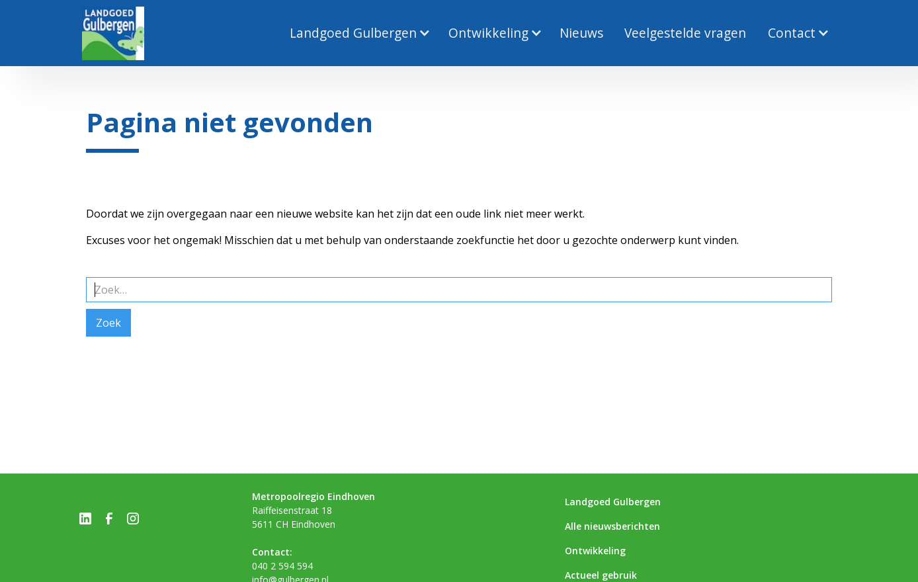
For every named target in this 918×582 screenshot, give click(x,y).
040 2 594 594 (282, 566)
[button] (358, 33)
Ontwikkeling (595, 550)
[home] (113, 33)
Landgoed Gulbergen (613, 501)
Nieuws (581, 33)
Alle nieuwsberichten (612, 526)
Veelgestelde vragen (685, 33)
